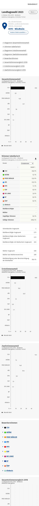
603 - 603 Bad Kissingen (15, 21)
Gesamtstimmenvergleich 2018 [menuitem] (15, 62)
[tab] (19, 428)
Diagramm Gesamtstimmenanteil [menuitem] (16, 43)
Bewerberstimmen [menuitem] (11, 58)
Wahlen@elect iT (32, 4)
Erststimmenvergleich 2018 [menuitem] (14, 66)
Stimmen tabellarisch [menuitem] (12, 47)
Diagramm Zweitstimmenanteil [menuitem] (15, 54)
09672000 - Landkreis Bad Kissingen (18, 24)
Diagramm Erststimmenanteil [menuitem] (15, 51)
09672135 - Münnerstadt (15, 26)
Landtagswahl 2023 (12, 12)
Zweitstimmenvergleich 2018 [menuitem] (15, 70)
